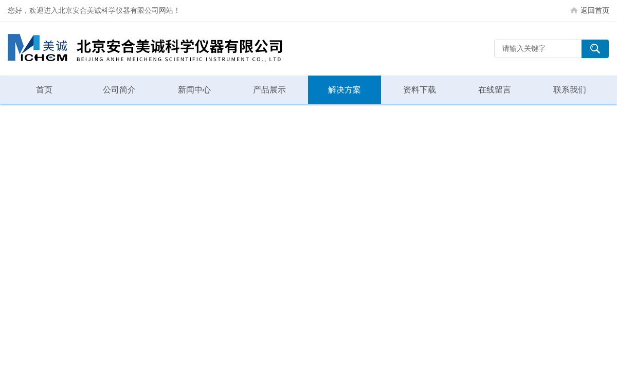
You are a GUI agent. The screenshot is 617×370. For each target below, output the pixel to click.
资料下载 (419, 89)
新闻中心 (194, 89)
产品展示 (269, 89)
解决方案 (344, 89)
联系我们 (569, 89)
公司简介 (119, 89)
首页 (44, 89)
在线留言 (494, 89)
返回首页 (594, 10)
